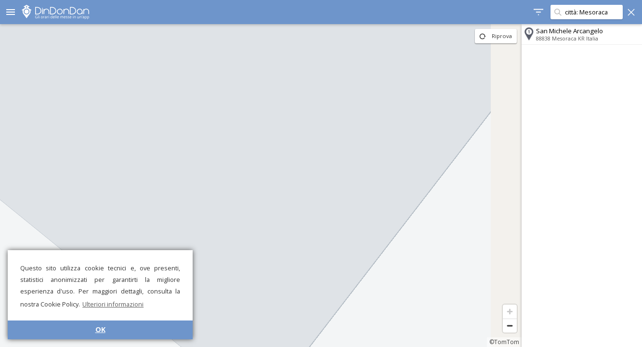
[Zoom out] (510, 326)
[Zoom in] (510, 312)
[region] (261, 185)
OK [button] (100, 329)
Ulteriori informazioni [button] (113, 304)
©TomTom (504, 342)
